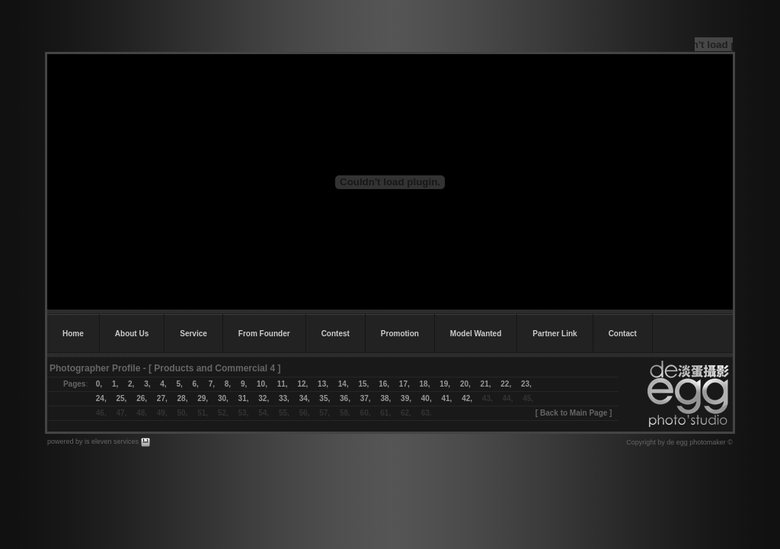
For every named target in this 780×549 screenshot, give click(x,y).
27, (162, 398)
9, (244, 384)
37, (365, 398)
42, (467, 398)
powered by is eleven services (94, 441)
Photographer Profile (95, 368)
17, (404, 384)
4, (158, 384)
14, (343, 384)
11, (282, 384)
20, (465, 384)
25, (121, 398)
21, (481, 384)
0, (99, 384)
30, (223, 398)
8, (228, 384)
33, (284, 398)
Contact (623, 333)
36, (345, 398)
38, (385, 398)
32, (263, 398)
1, (115, 384)
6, (196, 384)
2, (126, 384)
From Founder (264, 333)
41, (446, 398)
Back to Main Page (573, 413)
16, (384, 384)
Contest (335, 333)
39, (406, 398)
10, (262, 384)
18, (430, 384)
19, (445, 384)
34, (304, 398)
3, (147, 384)
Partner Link (554, 333)
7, (212, 384)
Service (193, 333)
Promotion (400, 333)
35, (324, 398)
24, (101, 398)
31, (243, 398)
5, (179, 384)
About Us (132, 333)
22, (505, 384)
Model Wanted (475, 333)
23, (526, 384)
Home (73, 333)
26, (141, 398)
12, (302, 384)
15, (363, 384)
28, (182, 398)
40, (426, 398)
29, (202, 398)
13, (323, 384)
